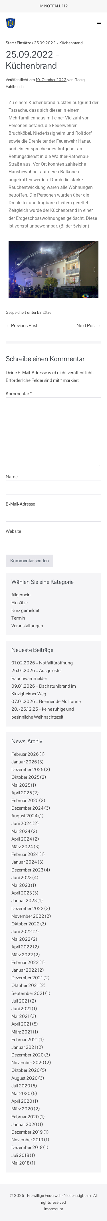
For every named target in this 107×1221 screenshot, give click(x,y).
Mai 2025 (20, 785)
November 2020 (27, 1063)
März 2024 (22, 847)
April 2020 (21, 1101)
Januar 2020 (24, 1124)
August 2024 (24, 816)
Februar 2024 (25, 854)
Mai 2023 (20, 885)
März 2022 (22, 955)
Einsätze (44, 312)
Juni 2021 (21, 1009)
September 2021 (28, 993)
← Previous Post (21, 326)
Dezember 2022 (27, 908)
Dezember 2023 (27, 870)
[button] (99, 23)
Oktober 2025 (25, 777)
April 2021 (21, 1024)
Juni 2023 (21, 878)
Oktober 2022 (25, 924)
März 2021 (21, 1032)
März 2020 (22, 1109)
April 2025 (21, 793)
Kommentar (19, 394)
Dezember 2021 (27, 978)
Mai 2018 (20, 1163)
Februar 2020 (25, 1117)
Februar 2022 (25, 962)
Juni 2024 (21, 823)
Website (13, 531)
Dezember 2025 (27, 769)
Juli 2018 (20, 1155)
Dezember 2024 (27, 808)
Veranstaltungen (27, 626)
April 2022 (21, 947)
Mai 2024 (21, 831)
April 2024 (21, 839)
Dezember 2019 (27, 1132)
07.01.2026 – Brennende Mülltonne (46, 701)
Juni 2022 (21, 931)
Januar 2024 (24, 862)
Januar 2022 (24, 970)
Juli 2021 (20, 1001)
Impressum (53, 1208)
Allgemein (21, 595)
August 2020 (24, 1078)
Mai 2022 (21, 939)
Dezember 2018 (27, 1147)
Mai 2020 (21, 1093)
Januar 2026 (24, 762)
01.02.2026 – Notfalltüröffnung (42, 663)
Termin (18, 618)
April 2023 (21, 893)
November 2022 (27, 916)
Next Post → (88, 326)
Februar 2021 (24, 1040)
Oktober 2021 (25, 985)
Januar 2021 (23, 1047)
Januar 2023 (24, 901)
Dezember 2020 (27, 1055)
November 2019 (27, 1140)
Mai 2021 (20, 1016)
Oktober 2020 (25, 1070)
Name (12, 477)
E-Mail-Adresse (20, 504)
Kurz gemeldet (25, 610)
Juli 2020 (20, 1086)
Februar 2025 (25, 800)
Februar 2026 (25, 754)
